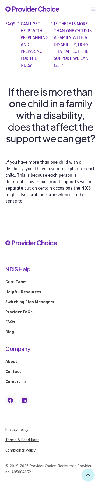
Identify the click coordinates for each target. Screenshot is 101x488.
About (11, 362)
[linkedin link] (24, 400)
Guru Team (16, 282)
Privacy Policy (16, 429)
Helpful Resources (23, 292)
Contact (13, 372)
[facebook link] (10, 400)
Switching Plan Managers (29, 302)
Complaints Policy (20, 450)
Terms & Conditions (22, 440)
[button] (93, 9)
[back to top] (88, 475)
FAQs (10, 322)
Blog (9, 332)
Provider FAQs (19, 312)
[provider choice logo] (32, 9)
